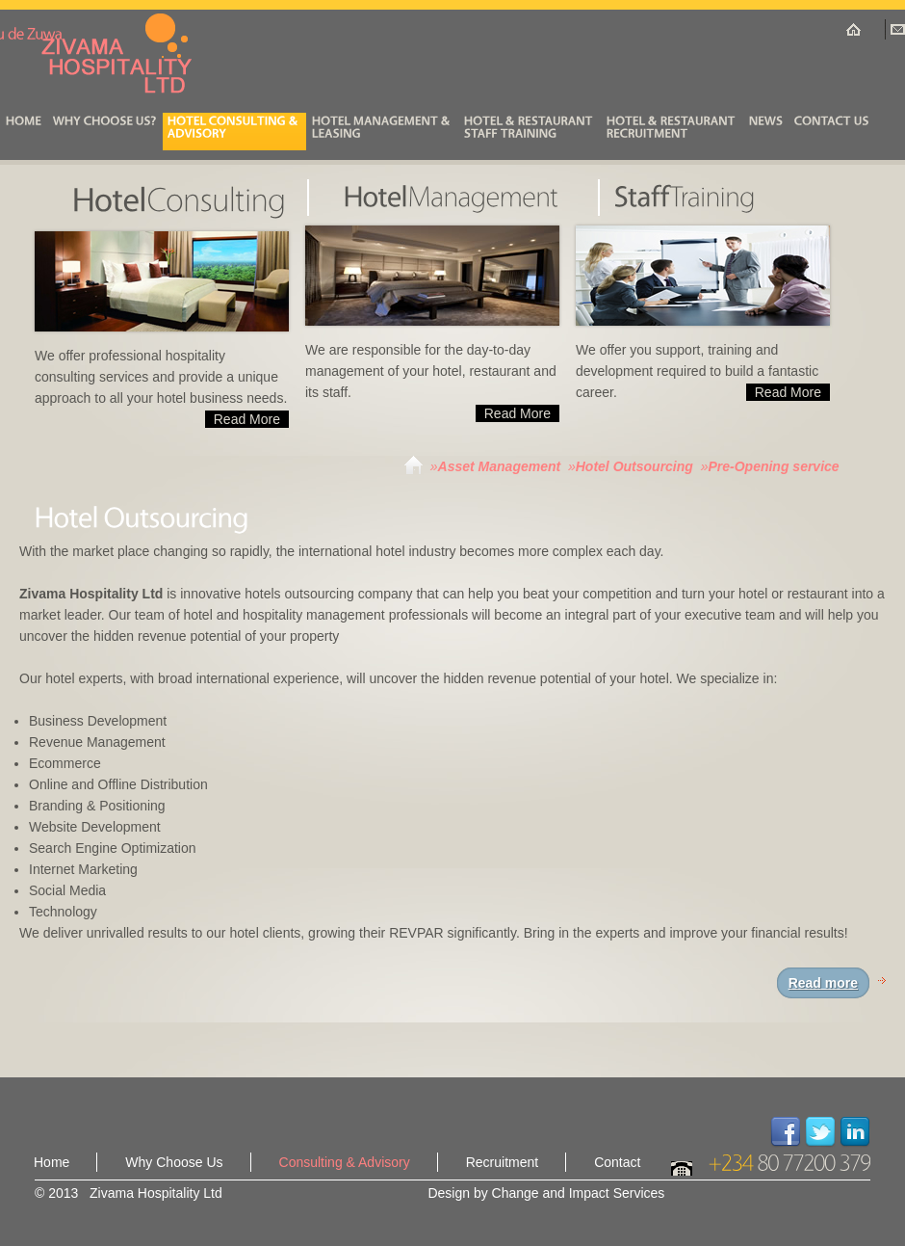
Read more (823, 983)
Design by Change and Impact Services (545, 1193)
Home (51, 1162)
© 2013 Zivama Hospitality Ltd (128, 1193)
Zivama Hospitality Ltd (120, 53)
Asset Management (499, 466)
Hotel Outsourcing (634, 466)
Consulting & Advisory (344, 1162)
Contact (617, 1162)
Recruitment (502, 1162)
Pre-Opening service (773, 466)
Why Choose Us (173, 1162)
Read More (247, 419)
